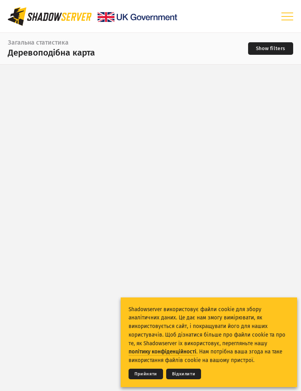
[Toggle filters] (270, 48)
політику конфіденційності (162, 351)
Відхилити (183, 374)
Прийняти (145, 374)
